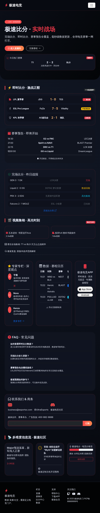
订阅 (87, 423)
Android (85, 295)
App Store (85, 289)
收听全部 (81, 459)
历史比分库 (50, 210)
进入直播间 (14, 48)
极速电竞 (13, 5)
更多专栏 (18, 321)
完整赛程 (34, 48)
